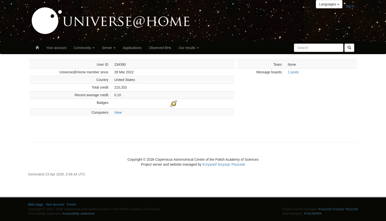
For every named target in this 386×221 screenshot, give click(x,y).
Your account (56, 48)
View (118, 112)
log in (350, 6)
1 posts (293, 72)
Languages (329, 4)
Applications (132, 48)
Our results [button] (189, 48)
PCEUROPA (313, 213)
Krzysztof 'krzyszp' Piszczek (223, 164)
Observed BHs (160, 48)
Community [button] (84, 48)
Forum (71, 204)
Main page (35, 204)
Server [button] (108, 48)
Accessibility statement (78, 213)
